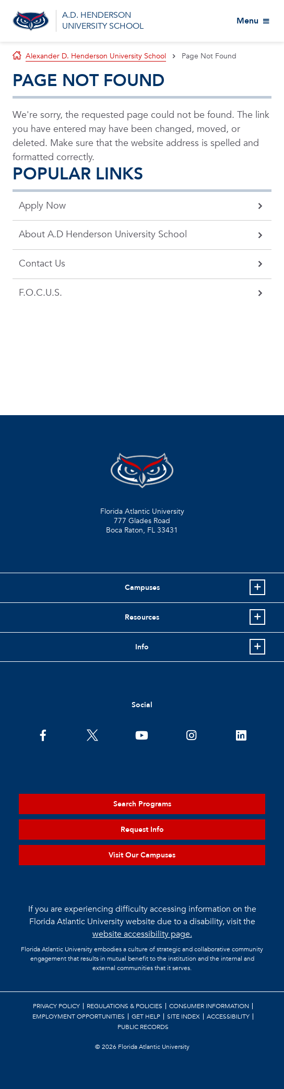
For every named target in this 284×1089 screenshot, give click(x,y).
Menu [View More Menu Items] (247, 21)
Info (142, 647)
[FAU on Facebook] (43, 734)
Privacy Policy (56, 1006)
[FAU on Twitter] (92, 734)
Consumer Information (209, 1006)
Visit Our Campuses (142, 855)
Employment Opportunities (78, 1016)
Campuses (142, 587)
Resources (142, 617)
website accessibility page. (142, 934)
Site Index (183, 1016)
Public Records (143, 1027)
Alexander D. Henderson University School (96, 56)
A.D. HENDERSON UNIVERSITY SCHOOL (103, 20)
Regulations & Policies (124, 1006)
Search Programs (142, 804)
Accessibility (228, 1016)
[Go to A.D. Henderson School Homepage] (31, 20)
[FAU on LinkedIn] (240, 734)
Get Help (146, 1016)
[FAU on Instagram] (191, 734)
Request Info (142, 829)
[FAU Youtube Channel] (141, 734)
